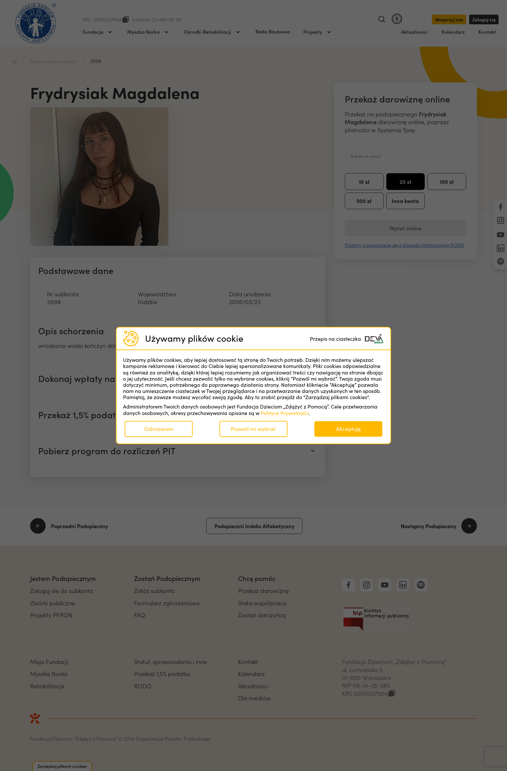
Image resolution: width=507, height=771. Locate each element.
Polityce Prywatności (285, 412)
